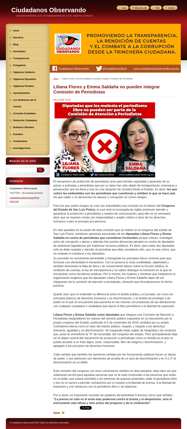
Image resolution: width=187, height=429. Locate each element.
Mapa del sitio (141, 8)
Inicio (55, 79)
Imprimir (171, 8)
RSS (157, 8)
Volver (56, 412)
